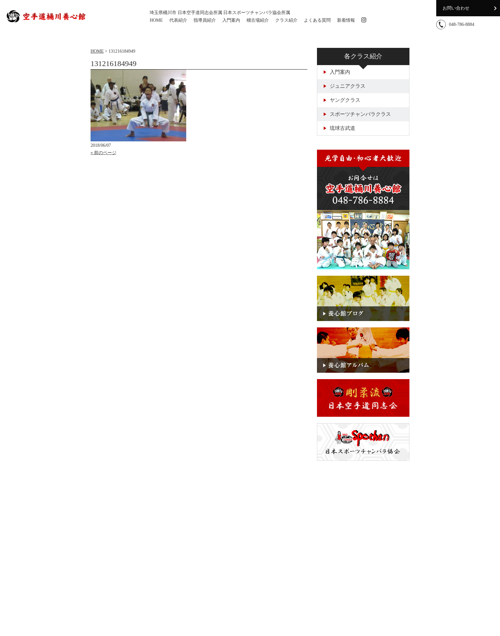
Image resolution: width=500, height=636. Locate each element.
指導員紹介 (205, 20)
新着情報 (346, 20)
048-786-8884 (461, 24)
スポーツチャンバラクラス (357, 114)
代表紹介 (178, 20)
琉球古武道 (339, 128)
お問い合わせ (456, 8)
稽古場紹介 (257, 20)
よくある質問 (317, 20)
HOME (156, 20)
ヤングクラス (342, 100)
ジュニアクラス (344, 86)
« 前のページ (103, 152)
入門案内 (231, 20)
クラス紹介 (286, 20)
